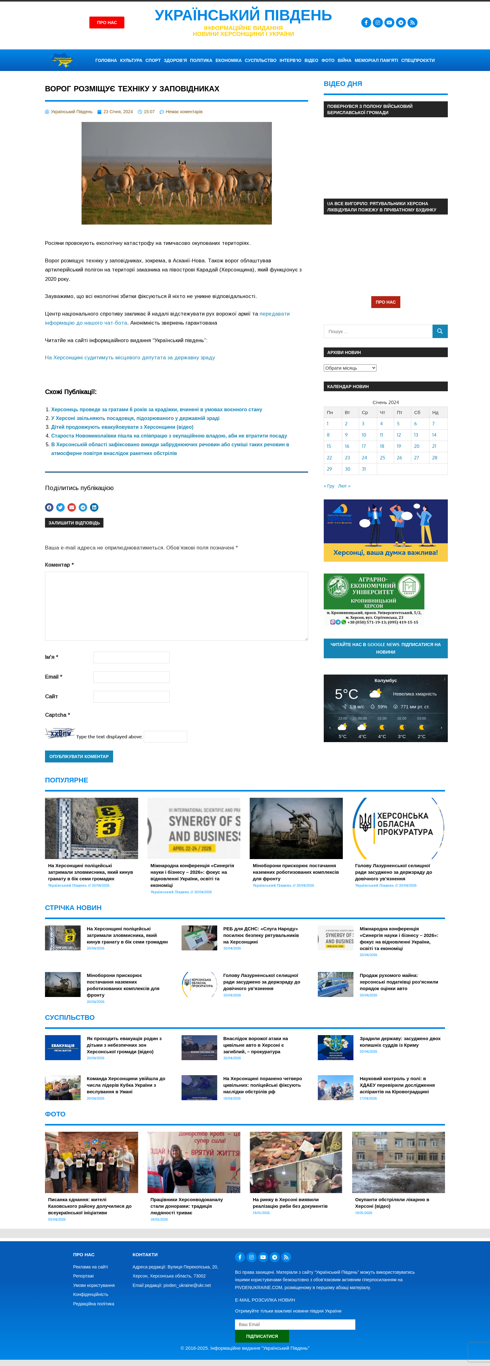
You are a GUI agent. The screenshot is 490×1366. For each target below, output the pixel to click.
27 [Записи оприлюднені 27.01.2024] (416, 458)
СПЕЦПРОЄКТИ (418, 60)
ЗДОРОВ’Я (175, 60)
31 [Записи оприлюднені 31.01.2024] (364, 469)
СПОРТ (153, 60)
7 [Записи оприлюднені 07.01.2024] (433, 424)
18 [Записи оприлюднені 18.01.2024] (382, 446)
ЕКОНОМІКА (229, 60)
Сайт (51, 697)
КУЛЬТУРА (131, 60)
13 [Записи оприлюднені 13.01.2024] (416, 435)
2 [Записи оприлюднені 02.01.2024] (346, 424)
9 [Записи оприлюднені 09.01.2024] (346, 435)
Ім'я (51, 657)
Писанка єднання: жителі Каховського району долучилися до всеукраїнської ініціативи (90, 1206)
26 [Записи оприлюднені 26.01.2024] (399, 458)
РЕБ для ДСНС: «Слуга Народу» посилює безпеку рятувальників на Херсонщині (261, 935)
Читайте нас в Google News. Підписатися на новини (386, 648)
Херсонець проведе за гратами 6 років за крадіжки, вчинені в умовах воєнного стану (156, 409)
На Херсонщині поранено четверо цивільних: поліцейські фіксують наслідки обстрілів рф (262, 1085)
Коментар (59, 565)
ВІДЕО (311, 60)
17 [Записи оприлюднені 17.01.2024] (364, 446)
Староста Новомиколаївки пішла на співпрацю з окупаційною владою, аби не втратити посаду (169, 435)
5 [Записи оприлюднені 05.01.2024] (398, 424)
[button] (49, 507)
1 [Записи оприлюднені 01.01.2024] (327, 424)
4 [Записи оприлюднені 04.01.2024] (381, 424)
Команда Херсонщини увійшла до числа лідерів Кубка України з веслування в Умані (126, 1085)
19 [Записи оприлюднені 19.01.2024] (399, 446)
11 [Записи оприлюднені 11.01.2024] (381, 435)
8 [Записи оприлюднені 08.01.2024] (328, 435)
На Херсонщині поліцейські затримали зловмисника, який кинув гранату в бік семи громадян (90, 872)
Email (53, 677)
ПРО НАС (386, 302)
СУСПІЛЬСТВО (261, 60)
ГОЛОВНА (106, 60)
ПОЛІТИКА (201, 60)
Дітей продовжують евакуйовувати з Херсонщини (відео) (122, 427)
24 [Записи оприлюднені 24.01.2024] (364, 458)
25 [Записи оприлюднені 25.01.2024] (382, 458)
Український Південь (243, 15)
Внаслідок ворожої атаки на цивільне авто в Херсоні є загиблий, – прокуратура (255, 1045)
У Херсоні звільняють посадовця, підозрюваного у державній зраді (135, 418)
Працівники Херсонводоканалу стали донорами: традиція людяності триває (187, 1206)
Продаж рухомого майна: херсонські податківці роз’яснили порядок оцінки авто (399, 982)
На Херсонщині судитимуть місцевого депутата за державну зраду (130, 358)
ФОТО (328, 60)
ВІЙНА (345, 60)
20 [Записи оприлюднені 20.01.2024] (416, 446)
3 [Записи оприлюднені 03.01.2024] (363, 424)
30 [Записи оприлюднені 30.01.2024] (347, 469)
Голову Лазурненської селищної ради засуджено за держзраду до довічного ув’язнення (393, 872)
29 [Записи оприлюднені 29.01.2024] (329, 469)
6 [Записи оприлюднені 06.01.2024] (415, 424)
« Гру (329, 486)
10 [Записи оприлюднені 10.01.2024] (364, 435)
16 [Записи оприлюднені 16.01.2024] (347, 446)
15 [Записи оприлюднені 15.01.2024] (329, 446)
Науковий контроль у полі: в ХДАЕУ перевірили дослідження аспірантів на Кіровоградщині (397, 1085)
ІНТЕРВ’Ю (291, 60)
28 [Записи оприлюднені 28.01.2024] (435, 458)
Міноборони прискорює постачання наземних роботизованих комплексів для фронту (296, 872)
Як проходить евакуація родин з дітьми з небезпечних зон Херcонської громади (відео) (124, 1045)
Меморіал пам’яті (376, 60)
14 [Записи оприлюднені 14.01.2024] (434, 435)
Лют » (344, 486)
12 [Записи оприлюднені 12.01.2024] (399, 435)
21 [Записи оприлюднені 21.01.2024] (434, 446)
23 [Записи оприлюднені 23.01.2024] (347, 458)
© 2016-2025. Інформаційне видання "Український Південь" (245, 1348)
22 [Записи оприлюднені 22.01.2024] (329, 458)
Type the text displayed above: (109, 737)
